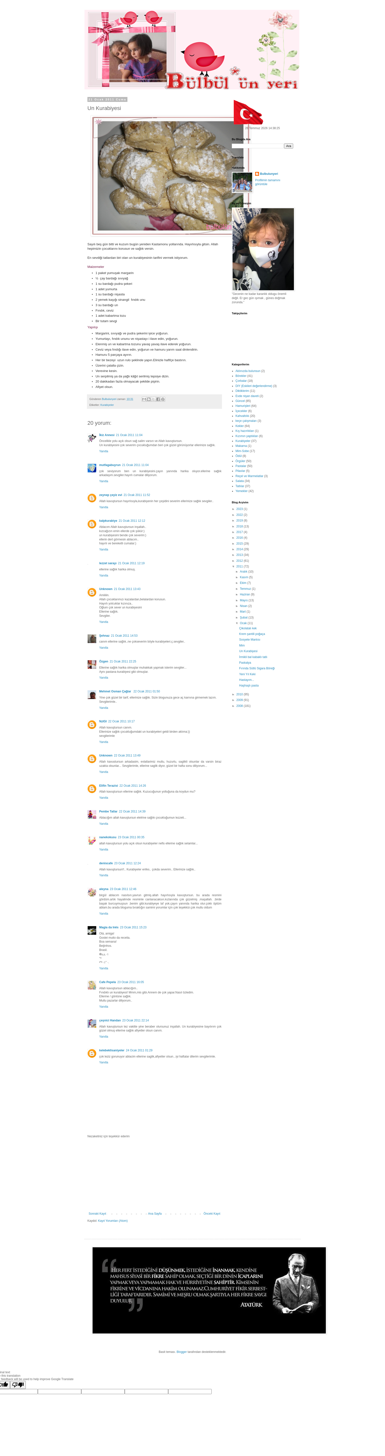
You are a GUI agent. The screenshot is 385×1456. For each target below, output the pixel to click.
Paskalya (245, 662)
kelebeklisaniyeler (111, 1050)
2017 (240, 532)
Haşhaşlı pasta (249, 685)
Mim (242, 645)
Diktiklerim (242, 391)
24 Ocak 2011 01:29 (139, 1050)
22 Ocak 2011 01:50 (146, 691)
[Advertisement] (154, 1175)
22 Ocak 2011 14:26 (132, 785)
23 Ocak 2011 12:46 (123, 889)
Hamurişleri (242, 406)
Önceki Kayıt (212, 1213)
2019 (240, 520)
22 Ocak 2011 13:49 (127, 755)
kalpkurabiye (108, 520)
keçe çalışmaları (246, 421)
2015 (240, 543)
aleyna (103, 889)
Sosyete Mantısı (249, 639)
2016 (240, 537)
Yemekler (241, 491)
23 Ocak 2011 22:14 (135, 1020)
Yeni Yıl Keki (247, 674)
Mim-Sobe (242, 451)
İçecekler (241, 411)
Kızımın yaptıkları (246, 436)
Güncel (240, 401)
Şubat (244, 617)
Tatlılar (239, 486)
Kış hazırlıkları (244, 431)
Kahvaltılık (242, 416)
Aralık (244, 571)
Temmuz (246, 589)
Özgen (103, 661)
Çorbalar (241, 381)
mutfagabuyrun (110, 465)
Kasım (244, 577)
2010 (240, 694)
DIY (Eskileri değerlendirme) (253, 386)
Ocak (244, 623)
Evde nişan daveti (247, 396)
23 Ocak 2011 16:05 (130, 982)
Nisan (244, 606)
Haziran (245, 594)
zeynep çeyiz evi (110, 495)
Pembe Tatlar (108, 811)
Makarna (241, 446)
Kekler (239, 426)
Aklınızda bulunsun (247, 371)
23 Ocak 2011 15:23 (133, 927)
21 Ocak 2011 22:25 (123, 661)
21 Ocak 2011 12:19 (131, 563)
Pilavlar (240, 471)
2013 (240, 555)
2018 (240, 526)
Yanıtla (103, 451)
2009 (240, 700)
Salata (239, 481)
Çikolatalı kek (248, 628)
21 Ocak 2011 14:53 (124, 635)
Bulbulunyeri (269, 174)
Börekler (241, 376)
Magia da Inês (109, 927)
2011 (240, 566)
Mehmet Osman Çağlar (115, 691)
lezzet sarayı (108, 563)
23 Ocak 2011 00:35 (131, 837)
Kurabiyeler (107, 404)
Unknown (105, 589)
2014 (240, 549)
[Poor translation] (18, 1385)
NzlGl (103, 721)
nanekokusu (107, 837)
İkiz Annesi (106, 435)
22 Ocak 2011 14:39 (132, 811)
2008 (240, 706)
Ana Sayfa (155, 1213)
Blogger (182, 1352)
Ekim (243, 583)
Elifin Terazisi (108, 785)
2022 (240, 515)
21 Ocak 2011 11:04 (129, 435)
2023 (240, 509)
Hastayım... (246, 680)
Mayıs (244, 600)
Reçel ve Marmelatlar (249, 476)
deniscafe (106, 863)
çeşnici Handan (110, 1020)
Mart (243, 611)
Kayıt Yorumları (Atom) (113, 1220)
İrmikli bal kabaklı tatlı (253, 657)
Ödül (238, 456)
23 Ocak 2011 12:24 (127, 863)
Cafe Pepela (107, 982)
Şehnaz (104, 635)
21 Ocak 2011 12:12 (132, 520)
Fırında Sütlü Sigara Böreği (257, 668)
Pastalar (240, 466)
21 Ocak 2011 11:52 (137, 495)
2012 (240, 561)
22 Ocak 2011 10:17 (121, 721)
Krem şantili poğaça (252, 634)
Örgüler (240, 461)
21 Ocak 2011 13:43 (127, 589)
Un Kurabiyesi (248, 651)
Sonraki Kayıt (97, 1213)
